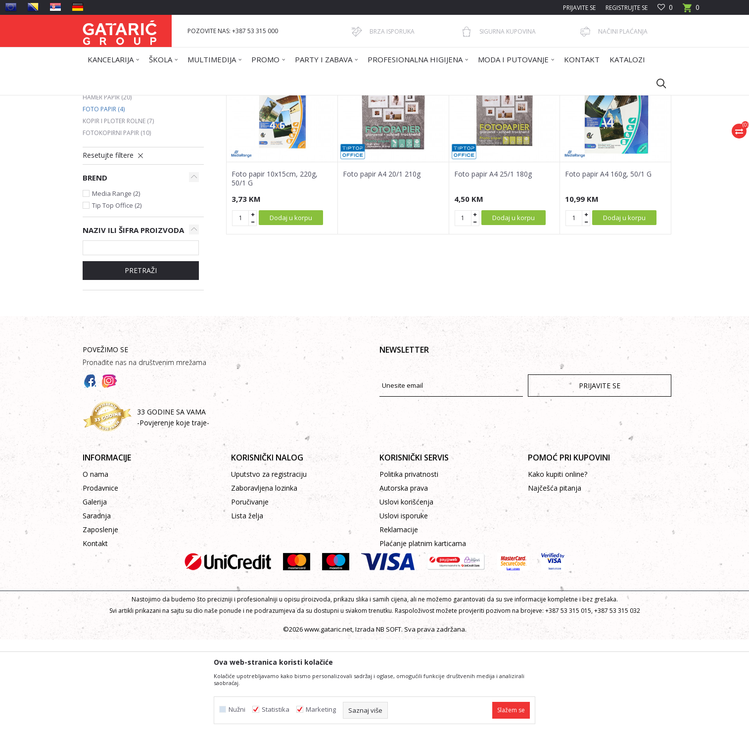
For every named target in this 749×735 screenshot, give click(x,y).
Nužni (237, 709)
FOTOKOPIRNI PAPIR (266, 101)
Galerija (95, 597)
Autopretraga (379, 137)
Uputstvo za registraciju (269, 569)
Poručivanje (250, 597)
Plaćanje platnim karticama (422, 638)
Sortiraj (425, 137)
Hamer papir (107, 192)
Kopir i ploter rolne (118, 216)
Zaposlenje (100, 625)
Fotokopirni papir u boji (126, 169)
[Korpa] (691, 10)
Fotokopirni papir (117, 228)
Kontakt (95, 638)
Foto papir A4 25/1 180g (493, 269)
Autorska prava (403, 583)
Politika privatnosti (408, 569)
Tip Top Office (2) (116, 300)
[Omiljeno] (665, 7)
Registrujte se (627, 7)
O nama (95, 569)
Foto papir (104, 204)
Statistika (275, 709)
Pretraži (141, 365)
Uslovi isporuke (403, 611)
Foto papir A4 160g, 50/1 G (608, 269)
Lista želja (247, 611)
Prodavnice (100, 583)
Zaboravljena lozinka (264, 583)
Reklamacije (398, 625)
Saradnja (97, 611)
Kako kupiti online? (557, 569)
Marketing (321, 709)
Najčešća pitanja (554, 583)
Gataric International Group (121, 101)
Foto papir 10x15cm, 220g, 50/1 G (275, 274)
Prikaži (531, 137)
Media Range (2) (116, 288)
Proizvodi (180, 101)
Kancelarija (215, 101)
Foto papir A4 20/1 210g (382, 269)
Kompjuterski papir (117, 181)
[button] (656, 83)
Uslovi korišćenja (406, 597)
